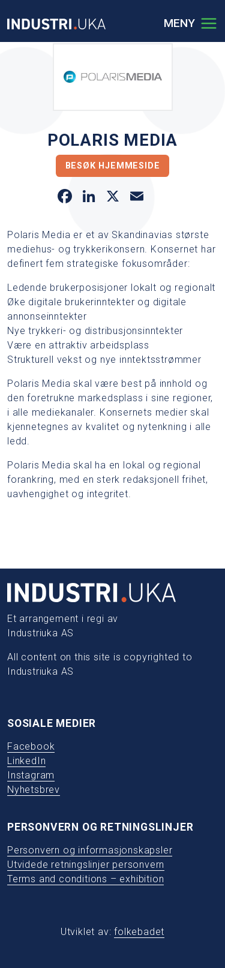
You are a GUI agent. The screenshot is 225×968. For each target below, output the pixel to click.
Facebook (31, 746)
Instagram (31, 775)
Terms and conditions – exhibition (85, 879)
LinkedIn (26, 760)
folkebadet (139, 931)
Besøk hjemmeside (112, 166)
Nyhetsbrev (33, 789)
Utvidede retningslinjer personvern (85, 864)
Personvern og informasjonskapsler (89, 850)
